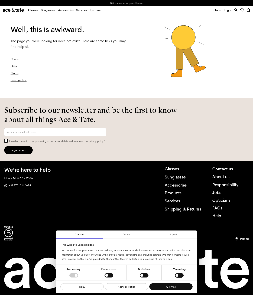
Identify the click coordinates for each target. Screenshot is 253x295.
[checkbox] (6, 141)
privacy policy (96, 141)
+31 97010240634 (17, 185)
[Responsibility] (230, 185)
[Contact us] (230, 169)
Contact (15, 61)
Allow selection (126, 286)
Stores (14, 75)
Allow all (171, 286)
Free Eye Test (19, 82)
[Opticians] (230, 200)
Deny (82, 286)
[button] (242, 11)
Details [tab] (126, 234)
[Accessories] (183, 185)
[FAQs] (230, 208)
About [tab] (173, 234)
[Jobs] (230, 192)
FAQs (14, 68)
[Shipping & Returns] (183, 209)
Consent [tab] (80, 234)
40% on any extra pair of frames (126, 3)
